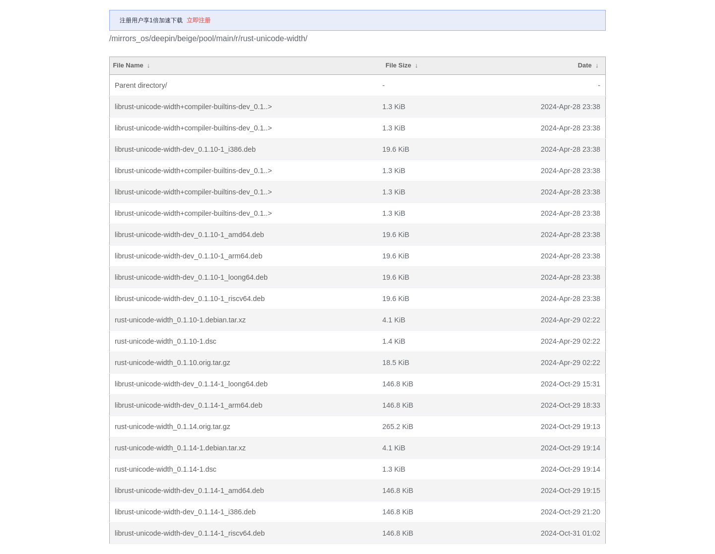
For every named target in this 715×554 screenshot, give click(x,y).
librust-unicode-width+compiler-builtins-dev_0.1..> (193, 107)
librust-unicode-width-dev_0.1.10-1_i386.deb (185, 149)
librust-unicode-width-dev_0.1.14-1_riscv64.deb (190, 533)
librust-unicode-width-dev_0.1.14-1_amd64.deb (189, 490)
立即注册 (199, 20)
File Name (128, 65)
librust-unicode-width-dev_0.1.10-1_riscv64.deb (190, 299)
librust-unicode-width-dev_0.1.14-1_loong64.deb (191, 384)
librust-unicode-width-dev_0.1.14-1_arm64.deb (189, 405)
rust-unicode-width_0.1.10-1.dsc (165, 341)
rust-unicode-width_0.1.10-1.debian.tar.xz (180, 320)
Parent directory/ (141, 85)
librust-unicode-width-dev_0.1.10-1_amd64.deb (189, 235)
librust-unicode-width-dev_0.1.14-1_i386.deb (185, 512)
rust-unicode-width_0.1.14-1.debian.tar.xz (180, 448)
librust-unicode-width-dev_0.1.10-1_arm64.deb (189, 256)
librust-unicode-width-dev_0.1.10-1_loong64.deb (191, 277)
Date (585, 65)
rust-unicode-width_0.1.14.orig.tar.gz (172, 427)
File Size (398, 65)
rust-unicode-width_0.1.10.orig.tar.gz (172, 363)
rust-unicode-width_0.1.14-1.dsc (165, 469)
